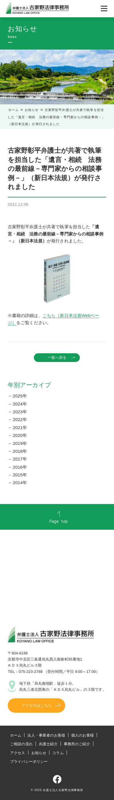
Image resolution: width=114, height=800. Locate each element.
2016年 (20, 467)
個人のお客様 (82, 735)
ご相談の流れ (21, 744)
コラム (57, 753)
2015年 (20, 474)
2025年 (20, 395)
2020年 (20, 435)
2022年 (20, 419)
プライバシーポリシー (29, 761)
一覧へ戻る (57, 357)
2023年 (20, 411)
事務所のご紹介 (77, 744)
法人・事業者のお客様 (46, 735)
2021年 (20, 427)
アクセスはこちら (37, 705)
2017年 (20, 458)
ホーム (13, 110)
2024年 (20, 403)
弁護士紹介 (48, 744)
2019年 (20, 443)
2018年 (20, 451)
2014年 (20, 482)
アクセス (17, 753)
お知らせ (32, 110)
